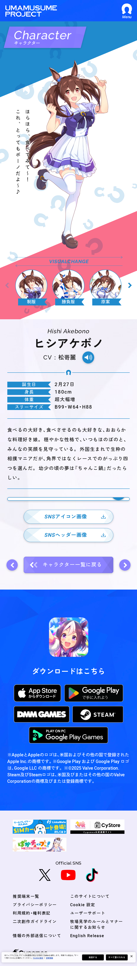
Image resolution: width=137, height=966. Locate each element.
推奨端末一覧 (26, 896)
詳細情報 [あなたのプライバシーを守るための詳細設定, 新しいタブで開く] (49, 958)
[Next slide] (130, 285)
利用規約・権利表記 (31, 913)
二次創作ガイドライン (35, 921)
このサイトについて (90, 896)
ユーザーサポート (87, 913)
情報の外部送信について (37, 935)
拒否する (93, 957)
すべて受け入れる (116, 957)
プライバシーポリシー (35, 905)
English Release (87, 935)
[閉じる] (131, 956)
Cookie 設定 (82, 905)
